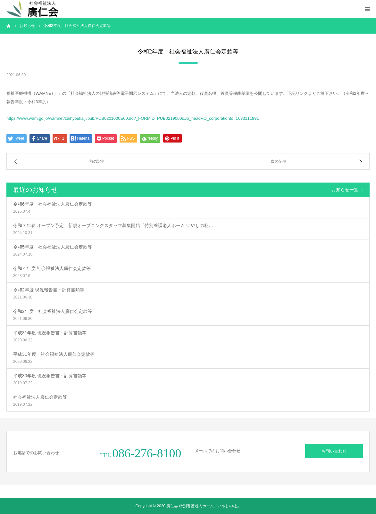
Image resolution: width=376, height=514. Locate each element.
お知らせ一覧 (344, 189)
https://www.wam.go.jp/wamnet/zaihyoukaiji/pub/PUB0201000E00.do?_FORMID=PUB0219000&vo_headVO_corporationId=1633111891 (132, 118)
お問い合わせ (334, 451)
